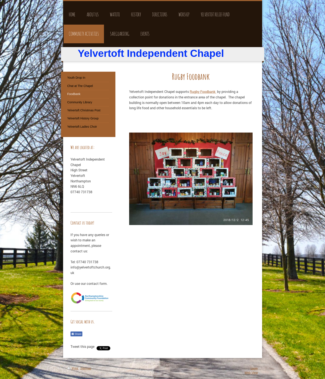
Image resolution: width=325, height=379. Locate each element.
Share (76, 334)
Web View (251, 372)
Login (254, 368)
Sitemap (85, 368)
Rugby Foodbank (203, 91)
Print (73, 368)
